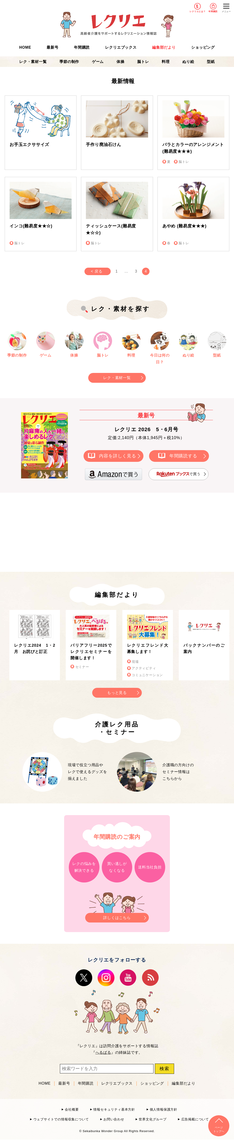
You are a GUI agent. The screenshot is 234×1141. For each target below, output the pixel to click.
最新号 (52, 47)
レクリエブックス (120, 47)
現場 (135, 661)
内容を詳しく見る (117, 455)
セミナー (82, 667)
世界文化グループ (152, 1119)
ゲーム (98, 62)
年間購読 (213, 11)
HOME (25, 47)
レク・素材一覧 (33, 62)
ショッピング (203, 47)
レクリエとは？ (198, 11)
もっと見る (117, 693)
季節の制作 (69, 62)
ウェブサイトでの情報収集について (61, 1119)
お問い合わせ (113, 1119)
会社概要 (72, 1109)
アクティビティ (144, 668)
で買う (178, 474)
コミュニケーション (147, 675)
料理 (166, 62)
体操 (120, 62)
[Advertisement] (77, 531)
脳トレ (143, 62)
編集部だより (164, 47)
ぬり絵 (188, 62)
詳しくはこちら (117, 916)
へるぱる (103, 1052)
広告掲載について (195, 1119)
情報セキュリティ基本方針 (114, 1109)
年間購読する (183, 455)
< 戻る (96, 271)
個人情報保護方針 (163, 1109)
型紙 (211, 62)
